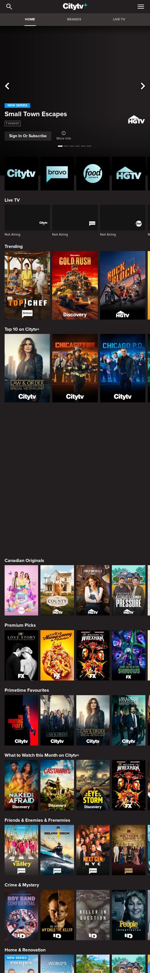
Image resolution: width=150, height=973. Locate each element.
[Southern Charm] (128, 709)
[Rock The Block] (122, 285)
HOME (30, 19)
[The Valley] (21, 709)
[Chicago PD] (122, 368)
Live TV (12, 200)
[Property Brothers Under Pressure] (128, 449)
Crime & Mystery (22, 744)
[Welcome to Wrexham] (93, 514)
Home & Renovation (25, 809)
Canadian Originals (24, 419)
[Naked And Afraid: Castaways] (57, 644)
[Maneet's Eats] (57, 903)
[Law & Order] (57, 579)
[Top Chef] (27, 285)
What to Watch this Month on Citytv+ (42, 614)
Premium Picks (20, 484)
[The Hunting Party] (21, 579)
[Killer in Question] (93, 774)
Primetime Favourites (27, 549)
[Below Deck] (57, 709)
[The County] (57, 449)
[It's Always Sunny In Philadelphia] (57, 514)
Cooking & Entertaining (28, 874)
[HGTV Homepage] (128, 173)
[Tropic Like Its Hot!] (93, 838)
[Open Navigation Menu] (140, 6)
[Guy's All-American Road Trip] (128, 903)
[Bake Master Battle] (21, 449)
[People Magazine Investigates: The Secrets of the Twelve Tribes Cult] (128, 774)
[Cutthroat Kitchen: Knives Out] (93, 903)
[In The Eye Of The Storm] (93, 644)
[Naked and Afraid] (21, 644)
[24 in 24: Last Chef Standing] (21, 903)
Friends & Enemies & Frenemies (37, 679)
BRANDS (74, 19)
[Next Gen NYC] (93, 709)
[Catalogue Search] (9, 6)
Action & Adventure (24, 938)
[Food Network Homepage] (93, 173)
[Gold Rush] (75, 285)
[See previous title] (7, 86)
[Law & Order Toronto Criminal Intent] (128, 579)
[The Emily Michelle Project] (93, 449)
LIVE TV (119, 19)
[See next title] (143, 86)
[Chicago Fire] (75, 368)
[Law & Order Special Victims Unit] (27, 368)
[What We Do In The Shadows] (128, 514)
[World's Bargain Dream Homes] (57, 838)
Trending (14, 246)
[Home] (75, 6)
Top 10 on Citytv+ (22, 329)
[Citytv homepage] (21, 173)
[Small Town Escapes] (21, 838)
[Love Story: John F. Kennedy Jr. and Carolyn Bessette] (21, 514)
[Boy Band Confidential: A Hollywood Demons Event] (21, 774)
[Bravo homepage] (57, 173)
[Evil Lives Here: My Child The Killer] (57, 774)
